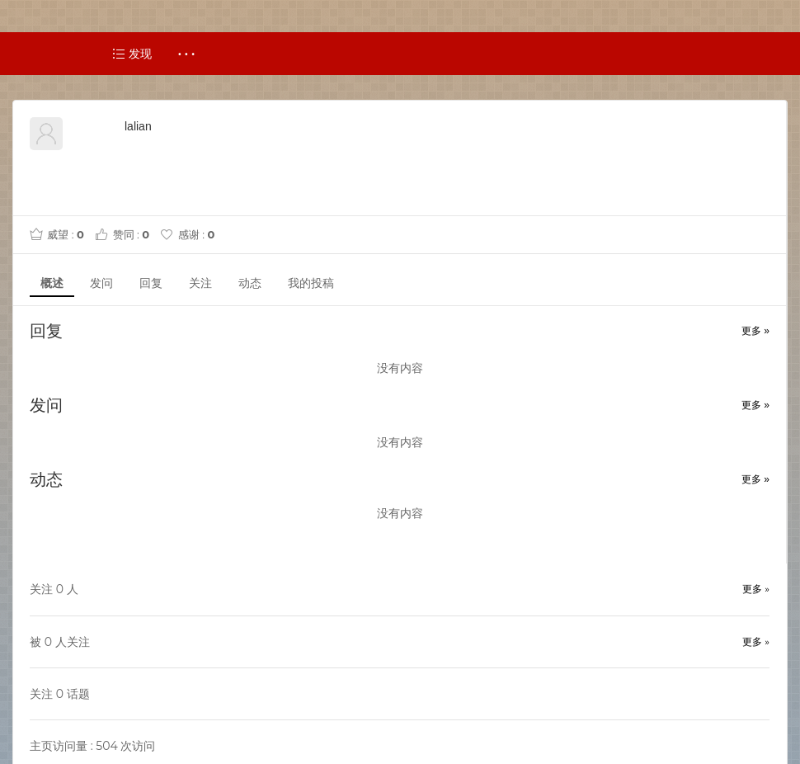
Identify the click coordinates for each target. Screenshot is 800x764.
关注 (200, 283)
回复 (150, 283)
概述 (52, 283)
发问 (101, 283)
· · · (186, 53)
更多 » (755, 331)
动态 (249, 283)
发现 (132, 53)
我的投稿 (311, 283)
